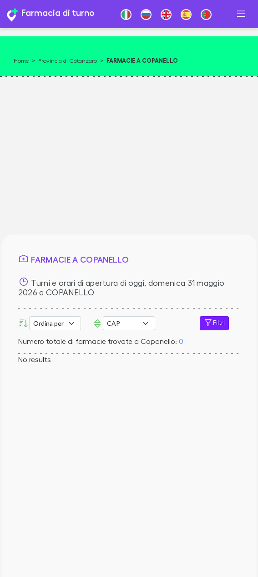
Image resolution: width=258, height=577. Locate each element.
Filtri (214, 323)
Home (21, 61)
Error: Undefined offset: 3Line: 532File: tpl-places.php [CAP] (129, 323)
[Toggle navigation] (241, 14)
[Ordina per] (55, 323)
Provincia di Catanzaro (67, 61)
